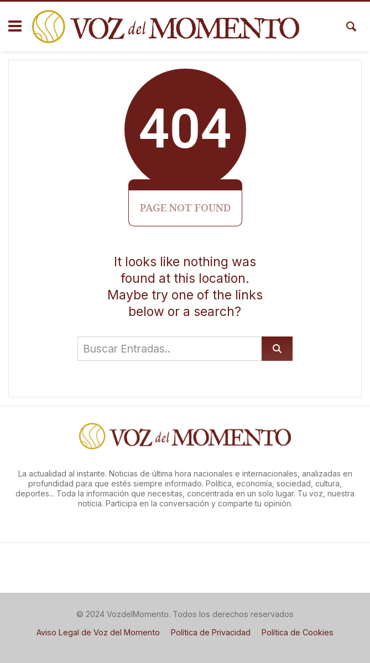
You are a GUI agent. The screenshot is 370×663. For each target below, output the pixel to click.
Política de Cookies (297, 632)
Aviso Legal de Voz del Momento (98, 632)
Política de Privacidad (211, 632)
